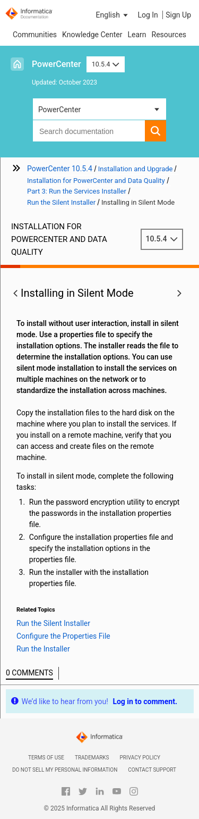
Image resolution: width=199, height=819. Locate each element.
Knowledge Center (92, 34)
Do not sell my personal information (64, 770)
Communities (35, 34)
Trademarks (92, 757)
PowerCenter (56, 64)
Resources (169, 34)
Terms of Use (46, 757)
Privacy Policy (140, 757)
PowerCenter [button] (59, 109)
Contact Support (152, 770)
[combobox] (89, 130)
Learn (136, 34)
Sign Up (178, 15)
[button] (113, 15)
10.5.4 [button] (105, 64)
